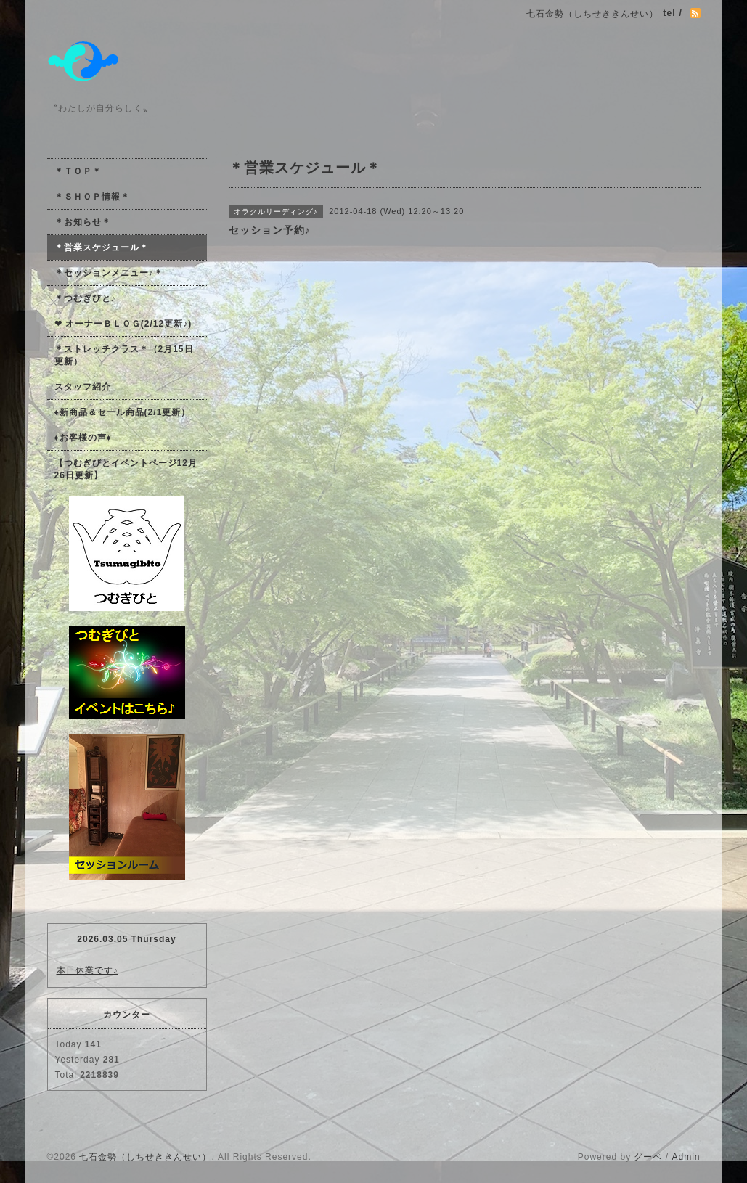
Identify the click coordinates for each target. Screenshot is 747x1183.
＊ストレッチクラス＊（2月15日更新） (124, 355)
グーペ (648, 1157)
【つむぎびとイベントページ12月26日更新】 (125, 469)
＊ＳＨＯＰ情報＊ (92, 197)
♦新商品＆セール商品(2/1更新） (122, 412)
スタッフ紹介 (82, 387)
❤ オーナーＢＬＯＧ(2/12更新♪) (123, 324)
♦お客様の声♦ (83, 438)
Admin (686, 1157)
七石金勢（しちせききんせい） (145, 1157)
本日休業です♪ (87, 970)
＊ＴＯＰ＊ (78, 171)
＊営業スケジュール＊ (101, 247)
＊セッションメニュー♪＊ (108, 273)
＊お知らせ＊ (82, 222)
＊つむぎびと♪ (85, 298)
